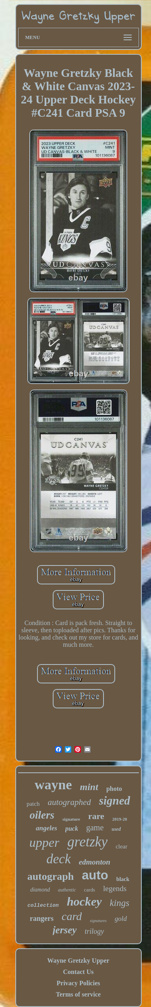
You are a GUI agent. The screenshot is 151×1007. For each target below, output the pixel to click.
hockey (84, 901)
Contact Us (78, 971)
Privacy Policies (78, 983)
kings (120, 903)
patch (33, 804)
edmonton (94, 862)
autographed (69, 802)
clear (121, 846)
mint (89, 787)
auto (95, 875)
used (116, 829)
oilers (42, 815)
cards (89, 890)
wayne (53, 784)
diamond (40, 890)
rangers (42, 918)
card (72, 916)
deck (58, 859)
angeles (46, 828)
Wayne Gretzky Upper (78, 960)
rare (96, 816)
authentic (67, 890)
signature (71, 819)
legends (114, 888)
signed (114, 800)
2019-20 (119, 819)
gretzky (87, 842)
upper (44, 842)
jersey (65, 929)
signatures (98, 920)
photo (114, 788)
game (94, 827)
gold (121, 918)
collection (43, 905)
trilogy (94, 931)
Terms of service (78, 994)
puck (71, 828)
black (123, 879)
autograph (50, 876)
